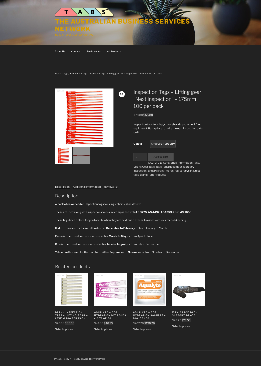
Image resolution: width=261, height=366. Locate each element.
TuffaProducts (157, 174)
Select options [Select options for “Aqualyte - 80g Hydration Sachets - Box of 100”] (142, 328)
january (152, 170)
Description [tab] (62, 186)
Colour (138, 143)
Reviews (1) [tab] (111, 186)
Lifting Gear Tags (144, 166)
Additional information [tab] (87, 186)
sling (191, 170)
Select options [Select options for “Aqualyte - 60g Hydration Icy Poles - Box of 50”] (103, 328)
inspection (140, 170)
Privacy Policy (61, 358)
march (170, 170)
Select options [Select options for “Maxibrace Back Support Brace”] (181, 325)
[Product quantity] (140, 156)
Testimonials (94, 50)
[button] (122, 94)
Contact (75, 50)
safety (183, 170)
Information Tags (78, 73)
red (177, 170)
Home (58, 73)
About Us (60, 50)
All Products (114, 50)
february (188, 166)
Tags (65, 73)
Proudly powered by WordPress (88, 358)
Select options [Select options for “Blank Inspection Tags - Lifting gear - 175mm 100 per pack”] (64, 328)
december (175, 166)
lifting (161, 170)
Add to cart (161, 156)
